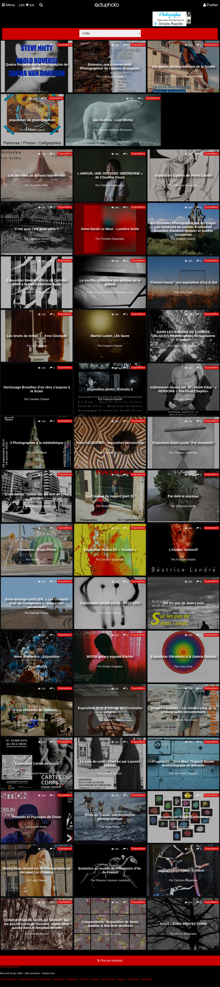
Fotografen (71, 979)
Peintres (85, 979)
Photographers (27, 979)
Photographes (9, 979)
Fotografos (44, 979)
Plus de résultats (110, 960)
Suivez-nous (48, 973)
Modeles (147, 979)
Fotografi (58, 979)
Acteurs (121, 979)
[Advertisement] (90, 34)
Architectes (108, 979)
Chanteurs (134, 979)
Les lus (26, 5)
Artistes (95, 979)
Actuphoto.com (11, 967)
